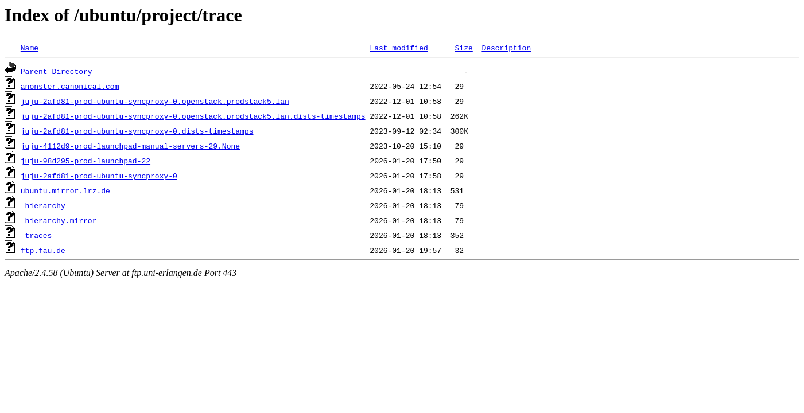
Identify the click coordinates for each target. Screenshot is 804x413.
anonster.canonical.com (70, 86)
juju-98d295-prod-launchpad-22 (85, 160)
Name (29, 47)
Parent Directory (56, 71)
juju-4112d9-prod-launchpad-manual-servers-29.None (130, 146)
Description (506, 47)
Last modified (399, 47)
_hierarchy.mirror (59, 220)
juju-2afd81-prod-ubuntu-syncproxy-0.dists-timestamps (137, 131)
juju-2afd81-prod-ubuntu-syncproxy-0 (99, 175)
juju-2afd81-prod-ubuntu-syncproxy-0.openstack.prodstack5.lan (155, 101)
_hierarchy (43, 205)
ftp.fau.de (43, 250)
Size (463, 47)
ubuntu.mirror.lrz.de (65, 190)
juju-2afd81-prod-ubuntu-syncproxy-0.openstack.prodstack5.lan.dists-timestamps (193, 116)
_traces (36, 235)
